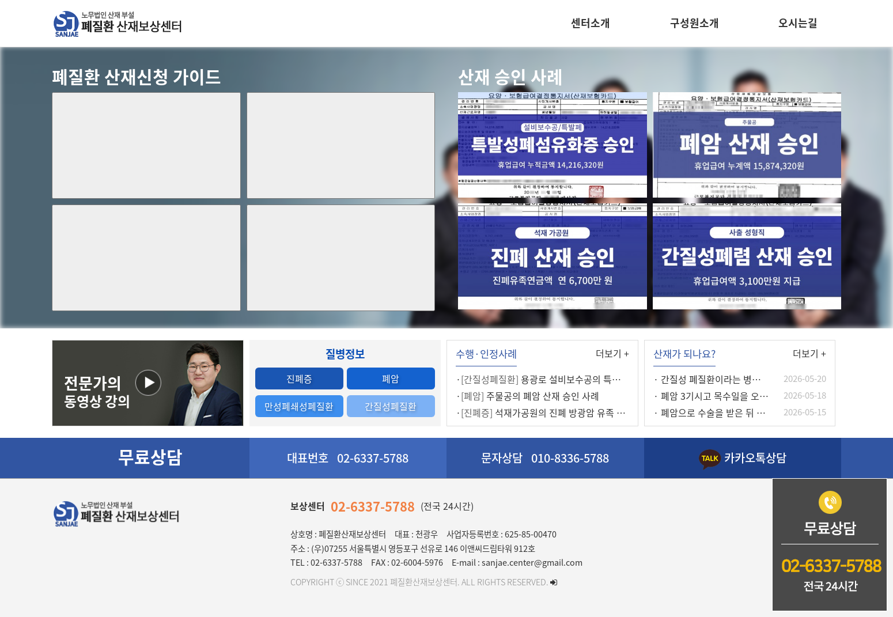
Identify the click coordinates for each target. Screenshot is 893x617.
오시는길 (798, 23)
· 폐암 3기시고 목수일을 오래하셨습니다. (733, 396)
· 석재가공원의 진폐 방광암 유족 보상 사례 (554, 412)
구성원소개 (694, 23)
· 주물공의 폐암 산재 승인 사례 (527, 396)
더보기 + (612, 353)
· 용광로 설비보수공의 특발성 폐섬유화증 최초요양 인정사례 (602, 379)
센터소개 (590, 23)
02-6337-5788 (373, 506)
